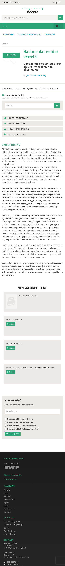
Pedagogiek (50, 34)
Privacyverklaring (10, 479)
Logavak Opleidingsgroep (13, 525)
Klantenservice (9, 509)
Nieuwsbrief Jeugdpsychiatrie (19, 419)
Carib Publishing (10, 531)
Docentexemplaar (16, 118)
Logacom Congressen (12, 522)
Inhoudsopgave (14, 123)
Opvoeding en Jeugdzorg (29, 34)
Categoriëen (8, 34)
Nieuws (6, 506)
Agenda (7, 503)
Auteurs (7, 490)
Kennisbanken (9, 499)
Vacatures (7, 512)
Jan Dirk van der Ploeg (36, 75)
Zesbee (6, 528)
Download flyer (15, 134)
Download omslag (16, 129)
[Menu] (5, 26)
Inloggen (55, 2)
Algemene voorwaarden (12, 475)
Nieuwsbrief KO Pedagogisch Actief (21, 429)
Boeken (6, 493)
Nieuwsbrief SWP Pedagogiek (19, 422)
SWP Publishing (9, 534)
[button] (58, 26)
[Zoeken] (60, 17)
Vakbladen (7, 496)
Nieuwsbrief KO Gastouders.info (20, 425)
